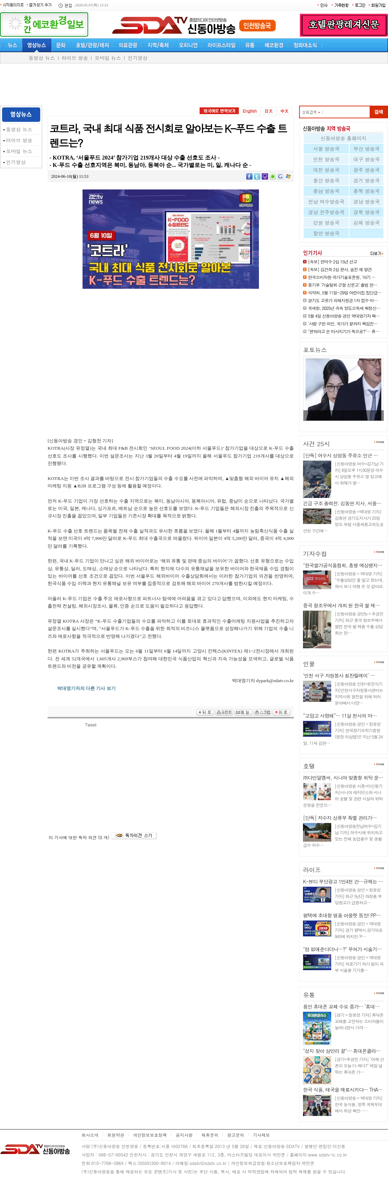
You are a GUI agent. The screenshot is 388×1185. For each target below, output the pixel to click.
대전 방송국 (326, 169)
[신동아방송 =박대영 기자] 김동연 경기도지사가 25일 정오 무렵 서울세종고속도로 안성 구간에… (343, 521)
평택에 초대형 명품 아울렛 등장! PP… (342, 915)
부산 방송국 (366, 148)
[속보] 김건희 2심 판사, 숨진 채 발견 (340, 269)
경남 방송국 (366, 201)
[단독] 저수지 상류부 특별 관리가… (340, 817)
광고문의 (235, 1135)
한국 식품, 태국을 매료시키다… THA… (343, 1089)
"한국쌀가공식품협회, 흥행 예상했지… (342, 565)
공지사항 (184, 1135)
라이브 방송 (75, 57)
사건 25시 (316, 443)
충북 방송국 (366, 190)
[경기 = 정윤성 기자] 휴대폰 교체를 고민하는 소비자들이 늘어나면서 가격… (359, 1021)
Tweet (91, 725)
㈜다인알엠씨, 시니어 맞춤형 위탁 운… (343, 777)
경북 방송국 (366, 212)
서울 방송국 (326, 148)
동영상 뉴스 (42, 57)
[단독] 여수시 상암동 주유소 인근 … (340, 455)
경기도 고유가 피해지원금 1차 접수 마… (342, 300)
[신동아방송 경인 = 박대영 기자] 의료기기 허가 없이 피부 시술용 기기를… (359, 963)
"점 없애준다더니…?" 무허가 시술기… (342, 949)
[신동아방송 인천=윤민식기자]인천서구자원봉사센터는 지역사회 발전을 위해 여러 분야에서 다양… (359, 693)
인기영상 (137, 57)
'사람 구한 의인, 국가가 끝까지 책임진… (342, 323)
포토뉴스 (315, 349)
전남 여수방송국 (326, 201)
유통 (309, 995)
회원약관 (115, 1135)
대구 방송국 (366, 159)
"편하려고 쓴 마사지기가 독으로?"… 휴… (343, 331)
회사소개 (89, 1135)
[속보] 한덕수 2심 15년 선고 (332, 261)
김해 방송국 (366, 222)
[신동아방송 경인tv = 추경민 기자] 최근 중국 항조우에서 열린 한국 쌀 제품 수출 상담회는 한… (359, 623)
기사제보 (261, 1135)
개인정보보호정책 (150, 1135)
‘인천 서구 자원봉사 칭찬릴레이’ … (339, 675)
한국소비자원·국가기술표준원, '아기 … (341, 277)
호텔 (309, 766)
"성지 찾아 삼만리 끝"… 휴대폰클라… (341, 1050)
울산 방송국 (326, 180)
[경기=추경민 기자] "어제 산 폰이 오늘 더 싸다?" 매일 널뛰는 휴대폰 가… (359, 1065)
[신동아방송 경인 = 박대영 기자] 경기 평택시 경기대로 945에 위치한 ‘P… (358, 930)
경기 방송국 (366, 180)
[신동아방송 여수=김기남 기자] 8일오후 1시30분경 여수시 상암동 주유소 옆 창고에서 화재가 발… (359, 473)
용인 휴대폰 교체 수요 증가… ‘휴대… (341, 1006)
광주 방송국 (366, 169)
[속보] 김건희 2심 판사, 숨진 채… (339, 423)
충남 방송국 (326, 190)
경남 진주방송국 (326, 212)
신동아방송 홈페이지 (344, 138)
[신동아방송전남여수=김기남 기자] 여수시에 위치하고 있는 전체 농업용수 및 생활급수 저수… (342, 835)
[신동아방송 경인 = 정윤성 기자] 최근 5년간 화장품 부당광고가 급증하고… (358, 896)
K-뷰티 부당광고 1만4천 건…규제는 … (343, 881)
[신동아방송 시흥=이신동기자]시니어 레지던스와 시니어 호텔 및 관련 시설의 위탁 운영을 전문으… (343, 795)
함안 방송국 (326, 233)
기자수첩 (315, 553)
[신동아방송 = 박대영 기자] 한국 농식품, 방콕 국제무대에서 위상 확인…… (358, 1104)
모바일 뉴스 (108, 57)
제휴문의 (209, 1135)
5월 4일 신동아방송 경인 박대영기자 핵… (344, 316)
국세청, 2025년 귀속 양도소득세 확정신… (344, 308)
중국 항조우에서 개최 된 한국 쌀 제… (341, 605)
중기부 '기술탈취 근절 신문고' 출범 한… (342, 285)
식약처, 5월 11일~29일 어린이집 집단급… (344, 292)
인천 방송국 (326, 159)
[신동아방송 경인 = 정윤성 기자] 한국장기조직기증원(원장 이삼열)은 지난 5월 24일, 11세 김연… (343, 733)
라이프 (312, 870)
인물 (309, 664)
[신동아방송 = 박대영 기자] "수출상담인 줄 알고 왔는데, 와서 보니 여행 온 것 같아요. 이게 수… (343, 582)
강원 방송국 (326, 222)
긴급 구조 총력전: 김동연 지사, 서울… (342, 503)
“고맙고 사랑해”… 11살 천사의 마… (340, 715)
